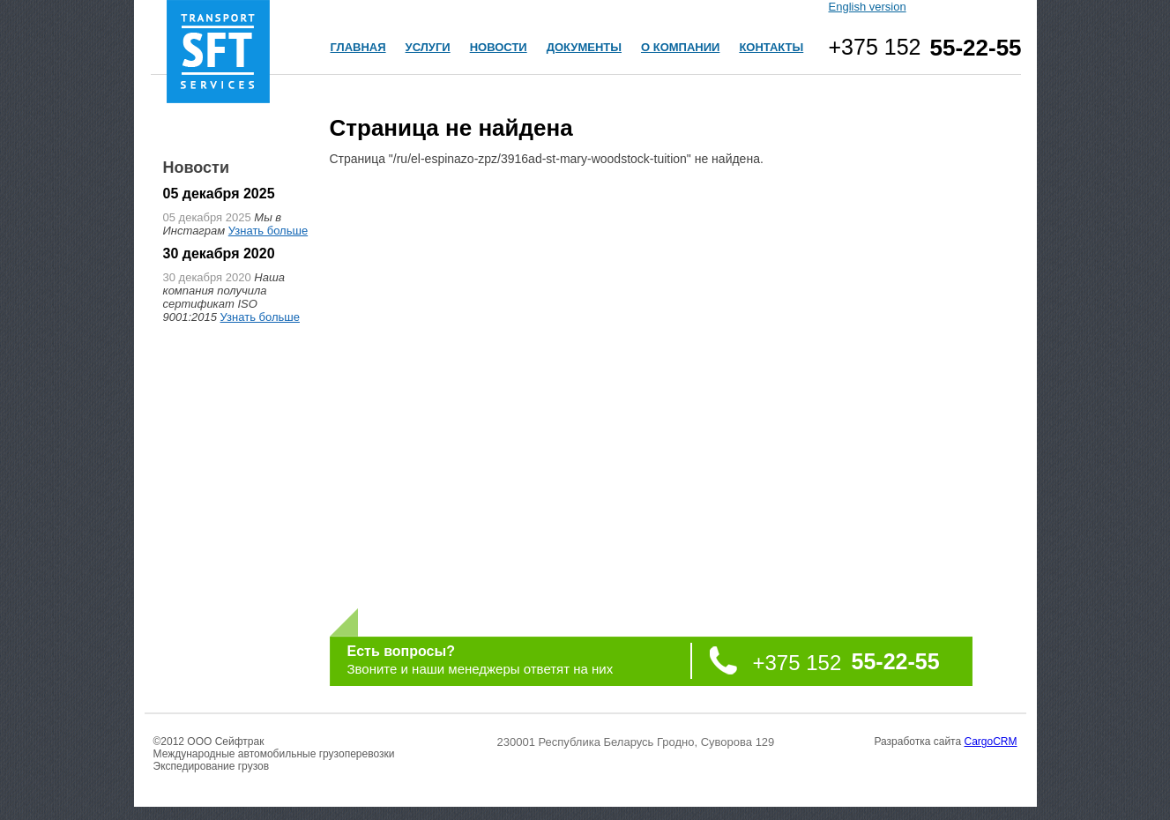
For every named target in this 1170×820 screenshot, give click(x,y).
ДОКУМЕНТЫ (584, 47)
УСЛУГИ (428, 47)
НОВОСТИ (498, 47)
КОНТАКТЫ (771, 47)
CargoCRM (990, 741)
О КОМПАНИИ (680, 47)
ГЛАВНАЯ (358, 47)
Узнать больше (268, 230)
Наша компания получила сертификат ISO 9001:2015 (224, 297)
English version (867, 6)
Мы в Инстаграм (222, 224)
